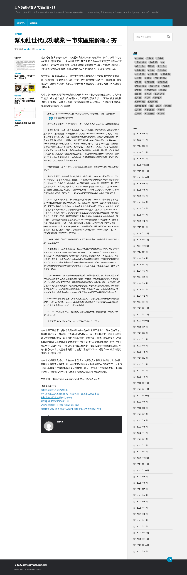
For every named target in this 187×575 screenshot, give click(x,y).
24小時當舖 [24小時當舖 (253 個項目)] (139, 58)
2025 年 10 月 (143, 177)
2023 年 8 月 (142, 333)
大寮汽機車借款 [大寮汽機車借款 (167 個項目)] (160, 78)
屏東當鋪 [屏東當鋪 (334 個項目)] (138, 90)
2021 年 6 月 (142, 495)
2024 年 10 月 (143, 246)
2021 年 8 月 (142, 483)
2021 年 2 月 (142, 520)
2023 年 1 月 (142, 377)
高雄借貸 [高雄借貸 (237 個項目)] (167, 106)
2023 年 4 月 (142, 358)
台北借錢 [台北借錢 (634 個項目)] (151, 70)
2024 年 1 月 (142, 302)
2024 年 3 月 (142, 289)
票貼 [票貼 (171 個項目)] (151, 106)
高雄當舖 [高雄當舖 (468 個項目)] (161, 110)
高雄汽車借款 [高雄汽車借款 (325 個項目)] (149, 110)
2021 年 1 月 (142, 526)
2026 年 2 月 (142, 152)
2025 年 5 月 (142, 208)
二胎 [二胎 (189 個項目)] (162, 62)
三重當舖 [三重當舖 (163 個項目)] (150, 58)
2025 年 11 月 (143, 171)
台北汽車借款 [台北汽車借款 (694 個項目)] (166, 74)
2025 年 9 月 (142, 183)
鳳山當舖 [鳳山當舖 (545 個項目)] (161, 114)
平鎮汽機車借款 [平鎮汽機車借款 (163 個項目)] (150, 90)
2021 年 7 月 (142, 489)
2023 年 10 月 (143, 321)
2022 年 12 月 (143, 383)
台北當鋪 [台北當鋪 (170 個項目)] (148, 78)
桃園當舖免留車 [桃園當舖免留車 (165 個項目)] (140, 106)
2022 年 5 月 (142, 427)
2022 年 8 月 (142, 408)
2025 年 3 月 (142, 221)
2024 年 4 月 (142, 283)
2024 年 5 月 (142, 277)
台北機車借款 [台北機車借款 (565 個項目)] (153, 74)
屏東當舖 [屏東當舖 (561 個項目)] (166, 86)
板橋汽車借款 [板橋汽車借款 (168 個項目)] (153, 102)
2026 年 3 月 (142, 146)
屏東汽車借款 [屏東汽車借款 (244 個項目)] (154, 86)
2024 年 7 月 (142, 265)
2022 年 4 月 (142, 433)
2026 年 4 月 (142, 140)
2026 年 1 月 (142, 159)
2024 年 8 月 (142, 258)
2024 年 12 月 (143, 233)
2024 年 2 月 (142, 296)
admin (27, 49)
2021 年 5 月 (142, 502)
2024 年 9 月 (142, 252)
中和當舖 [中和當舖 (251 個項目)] (160, 58)
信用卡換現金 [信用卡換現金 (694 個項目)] (140, 66)
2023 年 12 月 (143, 308)
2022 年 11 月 (143, 389)
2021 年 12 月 (143, 458)
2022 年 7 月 (142, 414)
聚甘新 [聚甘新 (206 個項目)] (158, 106)
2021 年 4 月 (142, 508)
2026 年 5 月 (142, 133)
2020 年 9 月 (142, 551)
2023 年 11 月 (143, 314)
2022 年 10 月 (143, 395)
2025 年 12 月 (143, 165)
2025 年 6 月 (142, 202)
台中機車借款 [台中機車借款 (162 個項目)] (140, 70)
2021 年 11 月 (143, 464)
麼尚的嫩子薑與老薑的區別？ (38, 7)
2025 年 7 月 (142, 196)
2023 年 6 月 (142, 346)
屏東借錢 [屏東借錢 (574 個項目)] (138, 82)
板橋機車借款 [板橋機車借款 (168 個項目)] (140, 102)
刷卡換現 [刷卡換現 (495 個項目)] (151, 66)
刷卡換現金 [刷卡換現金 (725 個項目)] (162, 66)
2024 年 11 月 (143, 240)
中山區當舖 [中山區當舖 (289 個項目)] (154, 62)
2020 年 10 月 (143, 545)
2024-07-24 (40, 49)
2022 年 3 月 (142, 439)
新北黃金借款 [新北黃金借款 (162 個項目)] (159, 94)
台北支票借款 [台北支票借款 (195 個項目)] (140, 74)
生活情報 (21, 23)
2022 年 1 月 (142, 452)
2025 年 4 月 (142, 215)
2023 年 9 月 (142, 327)
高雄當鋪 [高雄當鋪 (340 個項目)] (138, 114)
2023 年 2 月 (142, 370)
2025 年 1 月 (142, 227)
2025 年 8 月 (142, 190)
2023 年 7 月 (142, 339)
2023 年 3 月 (142, 364)
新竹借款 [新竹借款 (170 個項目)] (138, 98)
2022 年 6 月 (142, 420)
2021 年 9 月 (142, 477)
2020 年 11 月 (143, 539)
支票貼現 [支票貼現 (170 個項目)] (148, 94)
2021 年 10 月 (143, 470)
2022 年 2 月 (142, 445)
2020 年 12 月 (143, 533)
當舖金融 (34, 23)
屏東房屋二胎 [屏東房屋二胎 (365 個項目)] (149, 82)
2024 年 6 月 (142, 271)
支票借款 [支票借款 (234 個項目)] (138, 94)
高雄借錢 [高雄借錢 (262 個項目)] (138, 110)
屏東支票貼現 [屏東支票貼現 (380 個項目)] (162, 82)
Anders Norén (30, 570)
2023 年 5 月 (142, 352)
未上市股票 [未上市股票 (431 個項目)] (157, 98)
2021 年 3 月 (142, 514)
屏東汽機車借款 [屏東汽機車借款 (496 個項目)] (140, 86)
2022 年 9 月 (142, 402)
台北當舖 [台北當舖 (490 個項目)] (138, 78)
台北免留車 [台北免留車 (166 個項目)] (162, 70)
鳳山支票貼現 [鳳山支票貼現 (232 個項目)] (149, 114)
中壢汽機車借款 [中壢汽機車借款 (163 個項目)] (140, 62)
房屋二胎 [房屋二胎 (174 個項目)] (162, 90)
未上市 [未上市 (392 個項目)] (147, 98)
